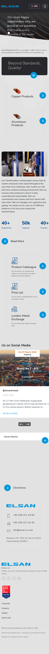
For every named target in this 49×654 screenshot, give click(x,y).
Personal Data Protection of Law (11, 633)
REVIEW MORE (10, 413)
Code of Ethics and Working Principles (33, 633)
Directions (15, 488)
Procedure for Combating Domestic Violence (15, 637)
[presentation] (21, 424)
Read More (13, 241)
